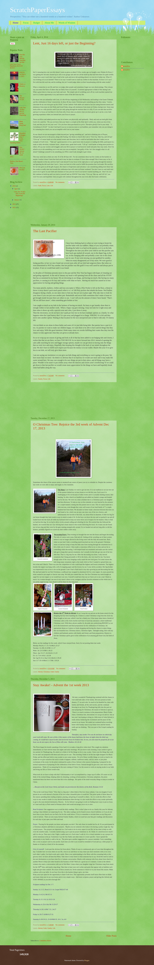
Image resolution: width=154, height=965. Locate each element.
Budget (36, 22)
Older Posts (111, 936)
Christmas (46, 672)
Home (15, 22)
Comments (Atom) (45, 940)
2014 (14, 186)
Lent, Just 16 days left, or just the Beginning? (64, 43)
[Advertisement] (73, 206)
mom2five (126, 66)
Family (40, 379)
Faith (39, 185)
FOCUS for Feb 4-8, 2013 (22, 74)
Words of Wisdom (67, 22)
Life (51, 185)
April (16, 189)
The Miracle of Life (21, 97)
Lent (48, 185)
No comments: (60, 182)
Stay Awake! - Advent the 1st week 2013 (61, 685)
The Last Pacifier (45, 231)
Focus (26, 22)
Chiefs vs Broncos (22, 85)
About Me (49, 22)
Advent (40, 672)
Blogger (86, 960)
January (17, 200)
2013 (14, 204)
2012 (14, 207)
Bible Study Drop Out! (22, 123)
